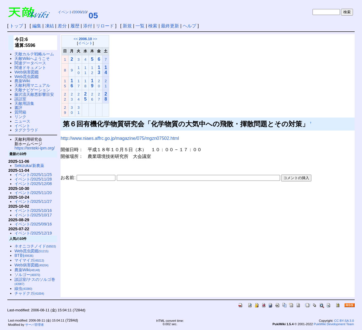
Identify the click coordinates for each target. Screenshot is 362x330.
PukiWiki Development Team (334, 324)
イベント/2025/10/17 (33, 215)
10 (84, 12)
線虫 (23, 288)
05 (93, 15)
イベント (65, 12)
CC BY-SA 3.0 (344, 320)
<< (76, 39)
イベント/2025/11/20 (33, 192)
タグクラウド (26, 130)
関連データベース (30, 63)
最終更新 (170, 25)
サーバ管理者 (34, 324)
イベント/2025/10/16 (33, 210)
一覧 (140, 25)
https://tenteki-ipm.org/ (34, 148)
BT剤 (23, 255)
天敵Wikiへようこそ (32, 58)
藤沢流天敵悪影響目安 (34, 94)
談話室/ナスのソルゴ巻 (34, 281)
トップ (16, 25)
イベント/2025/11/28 (33, 179)
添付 (87, 25)
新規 (127, 25)
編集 (36, 25)
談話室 (20, 99)
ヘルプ (189, 25)
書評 (18, 107)
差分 (62, 25)
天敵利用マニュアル (32, 85)
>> (95, 39)
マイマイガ (29, 260)
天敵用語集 (24, 103)
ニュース (22, 121)
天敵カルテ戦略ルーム (34, 54)
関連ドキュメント (30, 67)
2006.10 (85, 39)
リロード (105, 25)
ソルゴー (27, 274)
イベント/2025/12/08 (33, 183)
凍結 (49, 25)
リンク (20, 116)
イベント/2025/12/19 (33, 233)
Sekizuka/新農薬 (29, 165)
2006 (77, 12)
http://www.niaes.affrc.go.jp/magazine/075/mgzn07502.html (120, 138)
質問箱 (20, 112)
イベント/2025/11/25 (33, 174)
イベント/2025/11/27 (33, 201)
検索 (152, 25)
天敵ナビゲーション (32, 90)
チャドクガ (29, 293)
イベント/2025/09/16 (33, 224)
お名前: (69, 177)
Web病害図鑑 (26, 72)
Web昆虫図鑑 (26, 76)
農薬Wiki (22, 81)
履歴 (74, 25)
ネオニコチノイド (35, 246)
